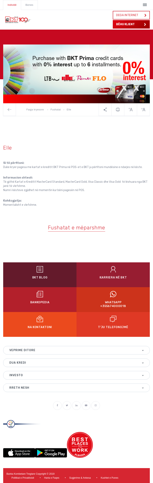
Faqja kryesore (35, 109)
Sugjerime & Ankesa (80, 477)
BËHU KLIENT (131, 24)
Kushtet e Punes (109, 477)
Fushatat (56, 109)
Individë (12, 4)
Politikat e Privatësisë (23, 477)
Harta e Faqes (51, 477)
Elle (69, 109)
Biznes (29, 4)
